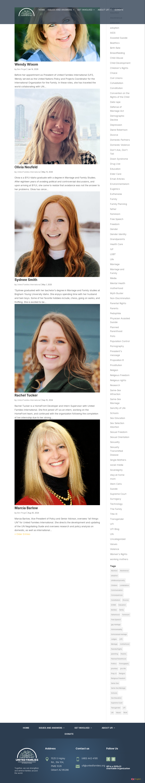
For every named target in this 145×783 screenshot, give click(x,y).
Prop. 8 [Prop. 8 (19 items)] (113, 673)
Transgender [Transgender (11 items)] (115, 708)
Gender (114, 229)
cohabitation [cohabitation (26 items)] (124, 585)
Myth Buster (116, 293)
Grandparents (117, 239)
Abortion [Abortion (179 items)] (114, 571)
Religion (114, 370)
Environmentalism (119, 184)
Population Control (120, 341)
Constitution (116, 88)
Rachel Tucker (26, 395)
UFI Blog (114, 529)
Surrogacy (115, 499)
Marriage (115, 264)
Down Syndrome (119, 159)
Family (113, 199)
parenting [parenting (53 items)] (114, 654)
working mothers (119, 559)
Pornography (117, 346)
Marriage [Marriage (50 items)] (114, 644)
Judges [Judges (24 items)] (114, 639)
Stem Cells (116, 484)
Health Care (116, 244)
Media (113, 278)
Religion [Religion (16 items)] (122, 673)
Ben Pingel (21, 69)
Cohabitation (116, 83)
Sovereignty (116, 470)
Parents (114, 308)
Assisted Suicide (118, 38)
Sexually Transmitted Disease (116, 451)
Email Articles (117, 179)
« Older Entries (22, 534)
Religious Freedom (120, 375)
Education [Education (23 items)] (122, 605)
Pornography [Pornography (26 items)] (124, 664)
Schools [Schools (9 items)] (114, 693)
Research (115, 385)
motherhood (116, 288)
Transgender (117, 519)
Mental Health (117, 283)
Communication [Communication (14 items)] (117, 590)
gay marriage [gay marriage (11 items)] (115, 624)
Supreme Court (118, 494)
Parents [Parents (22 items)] (123, 654)
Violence (114, 549)
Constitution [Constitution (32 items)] (115, 600)
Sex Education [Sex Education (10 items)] (116, 698)
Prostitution (116, 365)
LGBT (113, 254)
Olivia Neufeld (26, 167)
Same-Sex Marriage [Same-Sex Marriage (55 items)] (118, 688)
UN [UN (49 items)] (112, 713)
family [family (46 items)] (121, 610)
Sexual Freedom (118, 432)
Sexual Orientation (119, 437)
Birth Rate (115, 48)
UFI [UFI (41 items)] (124, 708)
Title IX (113, 514)
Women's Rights (118, 554)
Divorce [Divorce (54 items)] (126, 600)
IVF (112, 249)
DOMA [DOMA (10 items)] (113, 605)
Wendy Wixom (26, 64)
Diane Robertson (119, 129)
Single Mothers (118, 460)
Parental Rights (118, 303)
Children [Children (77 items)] (114, 585)
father (113, 209)
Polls (112, 336)
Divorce (114, 135)
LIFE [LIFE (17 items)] (120, 639)
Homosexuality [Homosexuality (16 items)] (116, 629)
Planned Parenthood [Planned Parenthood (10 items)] (118, 659)
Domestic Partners (120, 139)
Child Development (120, 63)
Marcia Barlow (26, 508)
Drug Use (115, 163)
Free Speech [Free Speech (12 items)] (116, 620)
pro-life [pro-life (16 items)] (123, 668)
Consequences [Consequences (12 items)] (117, 595)
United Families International (28, 172)
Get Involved (84, 9)
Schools (114, 413)
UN (112, 534)
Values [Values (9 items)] (118, 713)
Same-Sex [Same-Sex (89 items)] (115, 683)
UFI (112, 524)
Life (112, 259)
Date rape (115, 102)
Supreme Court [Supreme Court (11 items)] (116, 703)
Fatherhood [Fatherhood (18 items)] (115, 615)
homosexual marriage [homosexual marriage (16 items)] (119, 634)
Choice (113, 73)
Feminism (115, 214)
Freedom (115, 224)
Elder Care (115, 174)
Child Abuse (116, 58)
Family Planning (118, 204)
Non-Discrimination (120, 298)
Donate (119, 9)
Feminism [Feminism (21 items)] (125, 615)
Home (42, 9)
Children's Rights (119, 68)
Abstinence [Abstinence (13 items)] (124, 571)
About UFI (103, 9)
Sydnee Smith (26, 280)
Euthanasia (116, 194)
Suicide (114, 489)
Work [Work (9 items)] (125, 713)
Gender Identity (118, 234)
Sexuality (115, 442)
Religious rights (118, 380)
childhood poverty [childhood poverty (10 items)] (118, 580)
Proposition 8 (117, 360)
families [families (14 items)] (114, 610)
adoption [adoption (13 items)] (114, 576)
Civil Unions (116, 78)
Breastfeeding (117, 53)
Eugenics (115, 189)
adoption (114, 28)
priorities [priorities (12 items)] (114, 668)
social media (116, 465)
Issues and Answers (60, 9)
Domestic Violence (120, 145)
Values (113, 544)
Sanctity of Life (118, 408)
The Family (116, 509)
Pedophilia (115, 313)
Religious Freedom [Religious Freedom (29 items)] (118, 678)
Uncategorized (118, 539)
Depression (116, 125)
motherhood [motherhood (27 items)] (124, 644)
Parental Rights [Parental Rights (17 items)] (116, 649)
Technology (116, 504)
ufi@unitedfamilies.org (93, 765)
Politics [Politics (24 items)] (114, 664)
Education (115, 169)
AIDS (112, 32)
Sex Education (117, 418)
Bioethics (115, 43)
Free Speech (116, 219)
